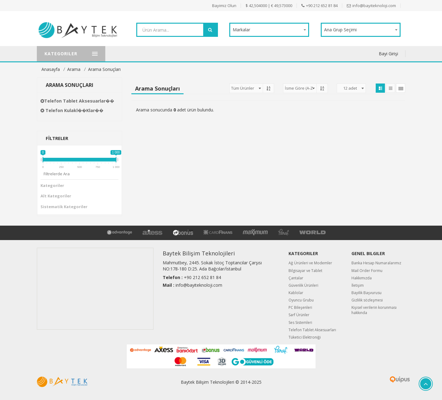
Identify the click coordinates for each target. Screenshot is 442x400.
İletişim (357, 285)
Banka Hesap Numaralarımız (376, 263)
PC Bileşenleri (300, 307)
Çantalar (296, 278)
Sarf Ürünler (299, 314)
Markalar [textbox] (241, 30)
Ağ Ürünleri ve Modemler (310, 263)
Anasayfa (50, 69)
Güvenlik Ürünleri (303, 285)
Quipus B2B (378, 379)
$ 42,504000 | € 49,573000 (269, 5)
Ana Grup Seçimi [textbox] (340, 30)
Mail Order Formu (366, 270)
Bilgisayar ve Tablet (305, 270)
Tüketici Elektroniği (305, 337)
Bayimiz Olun (224, 5)
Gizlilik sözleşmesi (367, 300)
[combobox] (269, 30)
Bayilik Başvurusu (366, 292)
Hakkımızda (361, 278)
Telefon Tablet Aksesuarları (312, 329)
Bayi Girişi (388, 53)
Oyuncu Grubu (301, 300)
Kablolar (296, 292)
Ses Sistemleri (300, 322)
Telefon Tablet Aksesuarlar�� (77, 101)
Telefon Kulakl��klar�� (72, 110)
